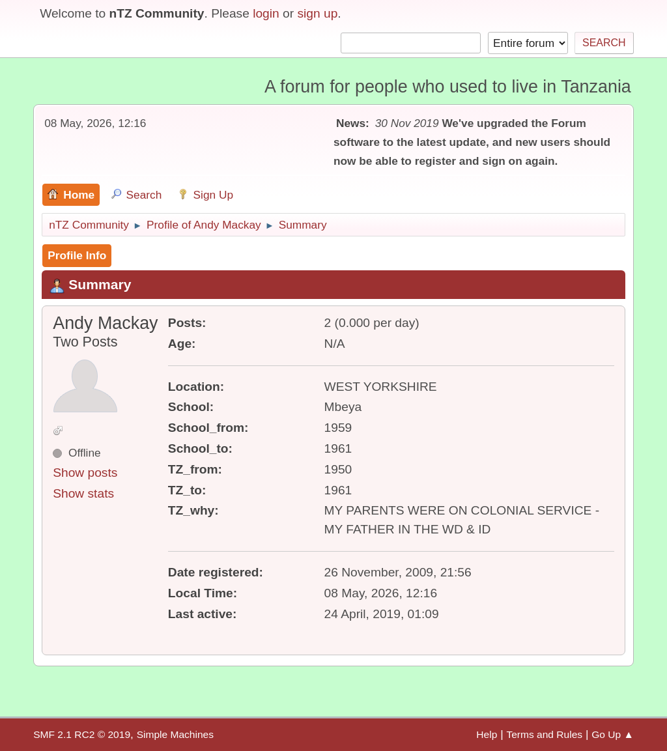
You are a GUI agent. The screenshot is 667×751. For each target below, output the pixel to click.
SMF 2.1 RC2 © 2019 (81, 734)
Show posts (85, 472)
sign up (317, 13)
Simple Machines (175, 734)
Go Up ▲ (612, 734)
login (266, 13)
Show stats (83, 493)
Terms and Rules (544, 734)
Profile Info (77, 255)
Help (486, 734)
